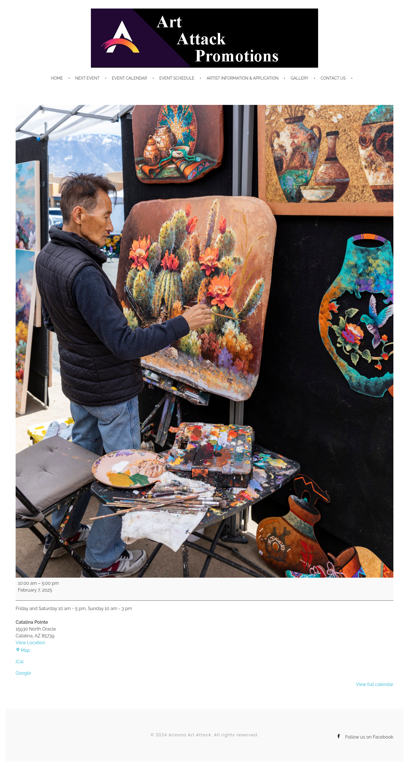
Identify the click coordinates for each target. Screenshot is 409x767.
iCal (20, 661)
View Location (30, 642)
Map (23, 650)
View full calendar (374, 684)
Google (23, 673)
